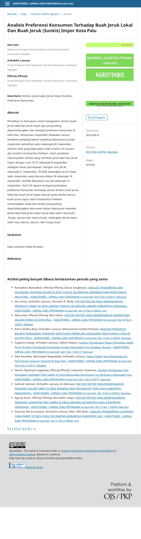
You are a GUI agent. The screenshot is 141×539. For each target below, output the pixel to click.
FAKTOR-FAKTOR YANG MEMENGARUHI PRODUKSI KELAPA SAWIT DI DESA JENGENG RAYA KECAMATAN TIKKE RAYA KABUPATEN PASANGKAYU (69, 420)
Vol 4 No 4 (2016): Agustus (45, 14)
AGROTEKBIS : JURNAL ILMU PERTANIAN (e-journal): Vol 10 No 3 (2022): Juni (61, 342)
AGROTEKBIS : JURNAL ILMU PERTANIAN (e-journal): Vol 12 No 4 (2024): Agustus (82, 370)
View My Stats (34, 499)
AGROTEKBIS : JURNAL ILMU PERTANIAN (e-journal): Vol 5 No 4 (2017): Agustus (63, 411)
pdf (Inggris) (98, 117)
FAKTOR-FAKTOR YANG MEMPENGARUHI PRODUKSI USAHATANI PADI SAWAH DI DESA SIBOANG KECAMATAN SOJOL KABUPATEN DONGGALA (70, 434)
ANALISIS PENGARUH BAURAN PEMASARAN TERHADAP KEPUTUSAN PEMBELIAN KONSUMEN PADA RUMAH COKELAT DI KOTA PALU (72, 365)
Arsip (23, 14)
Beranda (12, 14)
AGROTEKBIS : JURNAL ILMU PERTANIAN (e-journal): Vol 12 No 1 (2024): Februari (80, 438)
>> (34, 460)
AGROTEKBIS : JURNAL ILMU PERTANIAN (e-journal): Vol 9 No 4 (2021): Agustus (78, 328)
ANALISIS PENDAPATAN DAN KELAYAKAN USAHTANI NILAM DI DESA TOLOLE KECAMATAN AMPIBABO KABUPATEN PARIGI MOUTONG (70, 324)
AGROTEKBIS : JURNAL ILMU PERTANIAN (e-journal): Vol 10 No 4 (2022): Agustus (82, 425)
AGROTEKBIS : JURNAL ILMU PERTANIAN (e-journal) (43, 3)
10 (28, 460)
